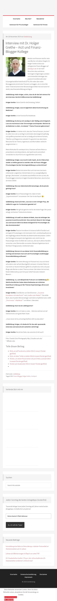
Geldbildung (28, 7)
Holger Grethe (26, 376)
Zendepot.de (32, 69)
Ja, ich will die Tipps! (15, 525)
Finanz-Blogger (17, 376)
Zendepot (34, 376)
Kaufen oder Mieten (34, 295)
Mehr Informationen (10, 597)
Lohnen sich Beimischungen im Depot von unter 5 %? (23, 554)
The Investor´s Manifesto (14, 300)
